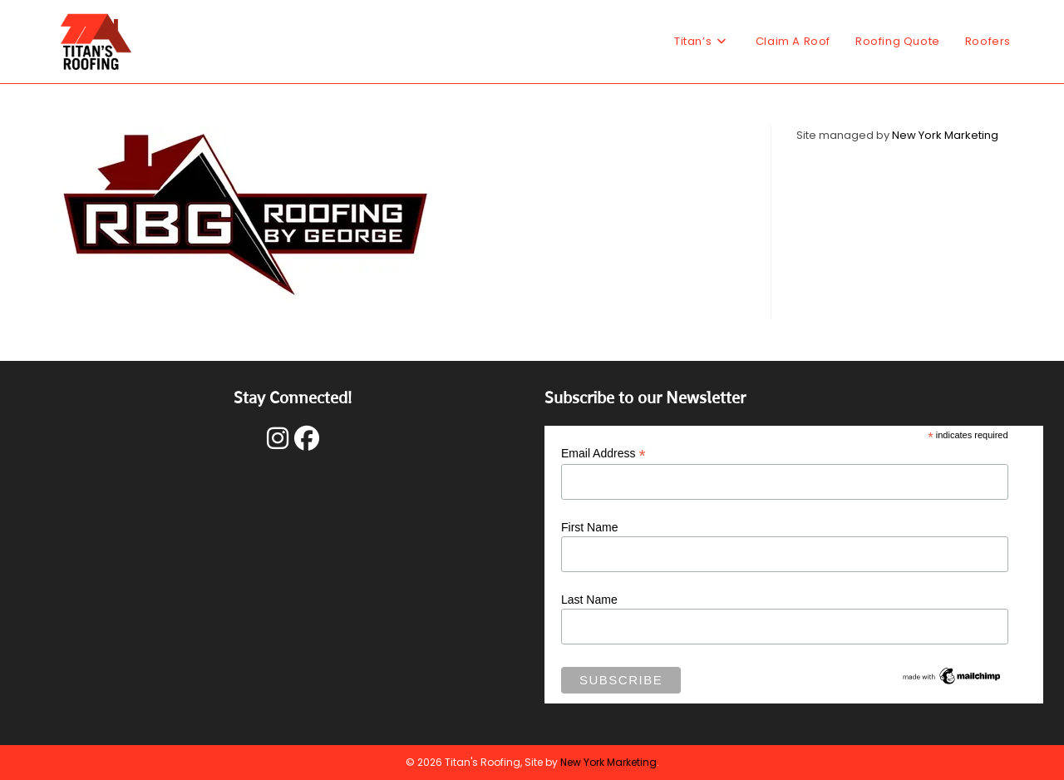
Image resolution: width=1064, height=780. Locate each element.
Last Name (589, 599)
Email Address (603, 454)
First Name (589, 527)
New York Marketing (945, 135)
